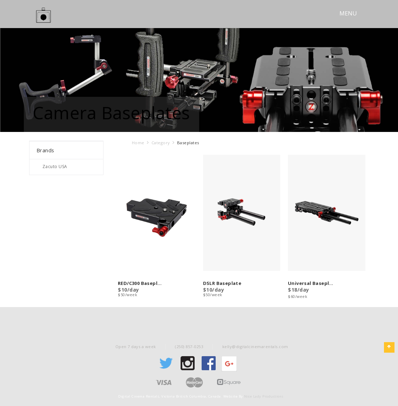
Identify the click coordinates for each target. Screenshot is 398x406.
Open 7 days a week (135, 346)
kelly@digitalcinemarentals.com (255, 346)
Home (138, 143)
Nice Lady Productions (264, 396)
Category (160, 143)
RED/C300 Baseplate (140, 283)
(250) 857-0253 (189, 346)
